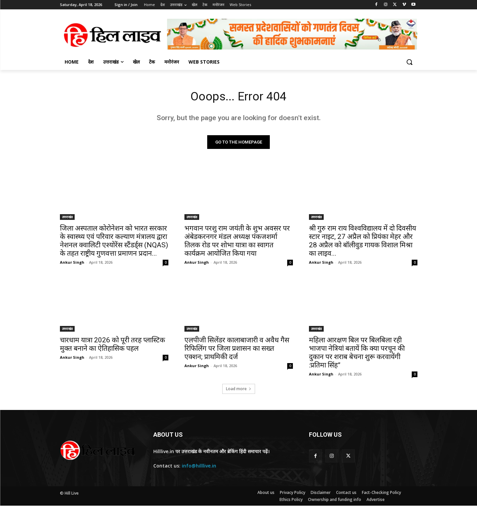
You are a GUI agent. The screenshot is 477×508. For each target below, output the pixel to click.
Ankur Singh (72, 264)
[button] (409, 62)
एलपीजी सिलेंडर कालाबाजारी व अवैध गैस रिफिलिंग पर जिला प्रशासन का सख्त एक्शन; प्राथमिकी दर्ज (236, 350)
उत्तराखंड (67, 219)
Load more (238, 391)
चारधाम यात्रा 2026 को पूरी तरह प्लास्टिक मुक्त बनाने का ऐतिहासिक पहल (112, 346)
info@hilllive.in (199, 468)
